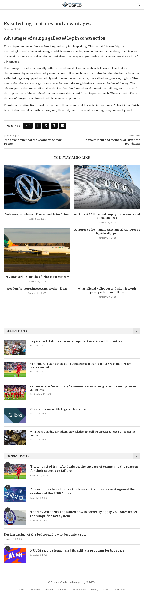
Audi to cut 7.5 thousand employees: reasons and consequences (107, 216)
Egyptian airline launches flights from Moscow (37, 276)
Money (94, 589)
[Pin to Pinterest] (54, 126)
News (21, 589)
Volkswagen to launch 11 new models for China (37, 214)
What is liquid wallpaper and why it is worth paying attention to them (107, 290)
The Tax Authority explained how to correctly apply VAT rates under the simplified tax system (84, 514)
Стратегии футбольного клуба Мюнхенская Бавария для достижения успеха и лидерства (83, 388)
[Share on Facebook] (38, 126)
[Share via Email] (62, 126)
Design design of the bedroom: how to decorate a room (47, 534)
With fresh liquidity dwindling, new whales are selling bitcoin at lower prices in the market (83, 433)
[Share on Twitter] (45, 126)
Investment (119, 589)
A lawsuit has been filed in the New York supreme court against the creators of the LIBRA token (83, 491)
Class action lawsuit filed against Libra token (59, 409)
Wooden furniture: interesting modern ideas (37, 288)
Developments (79, 589)
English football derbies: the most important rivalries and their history (76, 341)
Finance (62, 589)
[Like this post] (29, 126)
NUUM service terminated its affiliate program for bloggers (77, 550)
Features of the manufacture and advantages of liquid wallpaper (107, 231)
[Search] (138, 4)
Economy (35, 589)
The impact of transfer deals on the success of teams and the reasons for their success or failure (80, 365)
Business (49, 589)
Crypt (106, 589)
